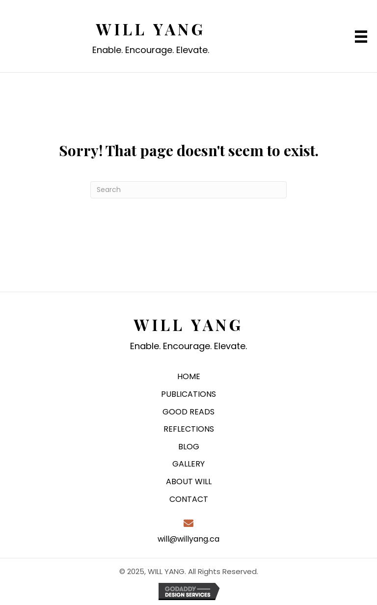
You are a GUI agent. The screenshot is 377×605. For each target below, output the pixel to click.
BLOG (188, 446)
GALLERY (188, 463)
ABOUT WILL (189, 481)
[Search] (188, 189)
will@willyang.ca (188, 539)
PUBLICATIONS (188, 394)
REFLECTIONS (188, 429)
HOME (188, 376)
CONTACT (188, 499)
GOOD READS (188, 411)
